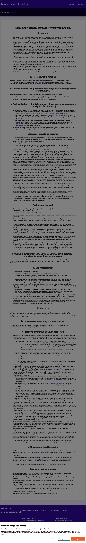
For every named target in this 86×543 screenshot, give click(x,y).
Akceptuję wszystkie (78, 539)
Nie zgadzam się (63, 539)
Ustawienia (52, 539)
